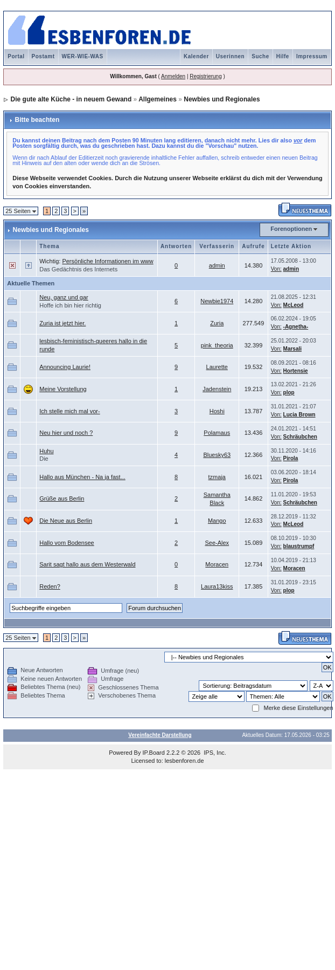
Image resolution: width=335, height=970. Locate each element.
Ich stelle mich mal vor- (69, 411)
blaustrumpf (299, 546)
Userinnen (230, 56)
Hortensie (295, 371)
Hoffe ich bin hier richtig (70, 305)
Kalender (196, 56)
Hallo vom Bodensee (66, 542)
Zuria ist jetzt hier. (62, 323)
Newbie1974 (216, 301)
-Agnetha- (296, 327)
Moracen (216, 564)
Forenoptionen (291, 229)
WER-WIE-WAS (82, 56)
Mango (217, 520)
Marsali (292, 349)
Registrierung (205, 76)
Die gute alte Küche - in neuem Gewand (71, 99)
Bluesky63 (217, 455)
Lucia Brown (299, 415)
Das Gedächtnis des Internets (78, 269)
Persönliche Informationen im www (107, 261)
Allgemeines (157, 99)
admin (217, 265)
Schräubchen (300, 437)
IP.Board (154, 752)
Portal (16, 56)
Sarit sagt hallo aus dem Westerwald (87, 564)
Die (43, 458)
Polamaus (217, 432)
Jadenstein (217, 389)
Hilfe (282, 56)
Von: (276, 269)
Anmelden (173, 76)
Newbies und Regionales (222, 99)
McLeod (293, 305)
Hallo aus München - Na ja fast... (82, 477)
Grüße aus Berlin (61, 498)
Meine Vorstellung (62, 389)
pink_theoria (217, 345)
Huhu (46, 451)
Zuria (217, 323)
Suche (260, 56)
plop (289, 392)
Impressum (311, 56)
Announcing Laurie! (64, 367)
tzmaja (217, 477)
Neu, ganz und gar (63, 297)
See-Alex (217, 542)
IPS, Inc (214, 752)
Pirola (290, 458)
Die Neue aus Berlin (65, 520)
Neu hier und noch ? (66, 432)
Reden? (49, 586)
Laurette (217, 367)
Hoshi (217, 411)
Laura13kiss (217, 586)
